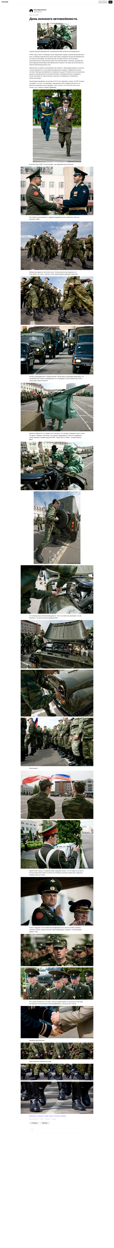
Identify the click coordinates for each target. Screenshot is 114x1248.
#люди (46, 1116)
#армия (63, 1116)
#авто (51, 1116)
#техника (57, 1116)
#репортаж (33, 1116)
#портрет (40, 1116)
